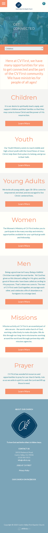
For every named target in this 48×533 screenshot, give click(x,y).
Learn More (24, 123)
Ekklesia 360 (24, 529)
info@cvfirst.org (24, 460)
